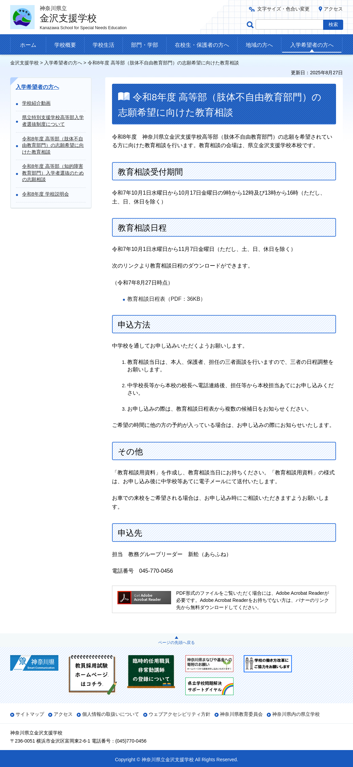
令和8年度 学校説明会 (45, 194)
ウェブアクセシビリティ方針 (179, 714)
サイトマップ (30, 714)
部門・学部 (144, 45)
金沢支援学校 (24, 62)
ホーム (28, 45)
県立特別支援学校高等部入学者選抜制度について (53, 121)
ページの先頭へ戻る (176, 642)
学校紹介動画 (36, 103)
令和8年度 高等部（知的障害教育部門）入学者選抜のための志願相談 (53, 172)
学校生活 (103, 45)
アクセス (333, 9)
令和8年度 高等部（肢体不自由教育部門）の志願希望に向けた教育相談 (53, 145)
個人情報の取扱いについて (110, 714)
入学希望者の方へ (312, 45)
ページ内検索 (251, 24)
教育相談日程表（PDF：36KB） (166, 299)
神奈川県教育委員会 (241, 714)
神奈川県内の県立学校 (296, 714)
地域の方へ (259, 45)
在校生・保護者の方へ (202, 45)
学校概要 (65, 45)
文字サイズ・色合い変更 (283, 9)
